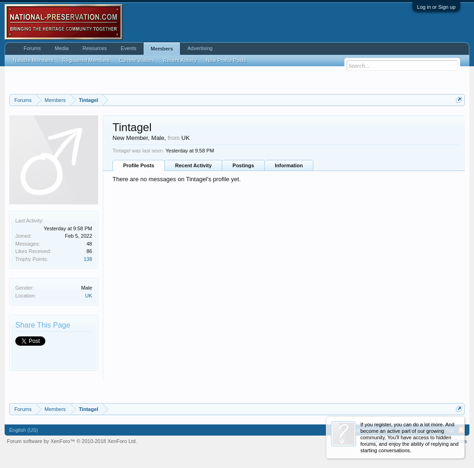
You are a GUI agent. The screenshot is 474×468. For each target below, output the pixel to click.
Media (62, 48)
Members (161, 48)
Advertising (199, 48)
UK (88, 295)
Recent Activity (193, 165)
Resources (94, 48)
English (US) (23, 430)
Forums (32, 48)
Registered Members (86, 60)
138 (88, 259)
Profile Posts (138, 165)
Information (289, 165)
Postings (243, 165)
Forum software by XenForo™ (72, 441)
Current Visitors (136, 60)
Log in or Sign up (436, 7)
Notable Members (33, 60)
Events (129, 48)
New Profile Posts (226, 60)
